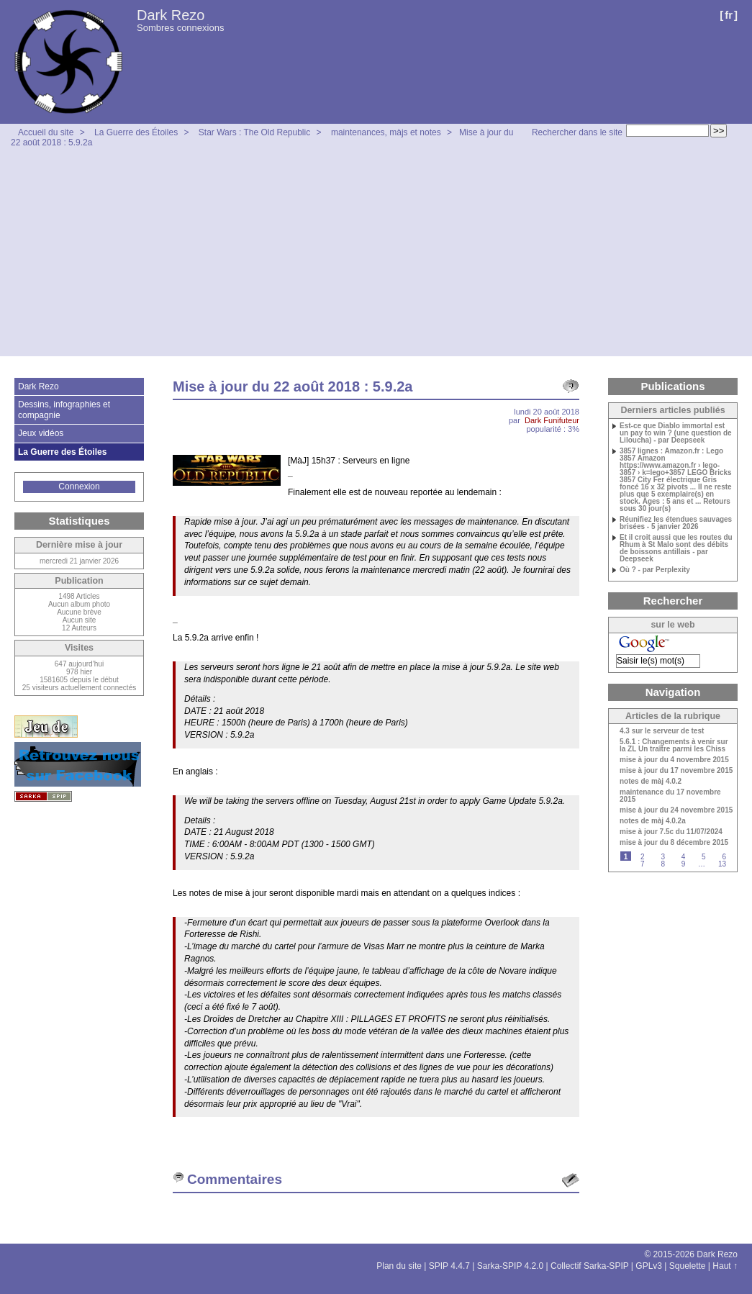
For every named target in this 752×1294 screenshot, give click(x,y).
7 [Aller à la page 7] (642, 864)
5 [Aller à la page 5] (704, 857)
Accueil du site (45, 132)
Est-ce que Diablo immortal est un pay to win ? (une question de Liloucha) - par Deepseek (676, 433)
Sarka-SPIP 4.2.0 (510, 1266)
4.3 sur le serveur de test (662, 731)
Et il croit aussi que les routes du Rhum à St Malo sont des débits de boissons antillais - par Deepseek (676, 548)
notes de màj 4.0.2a (653, 821)
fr (729, 15)
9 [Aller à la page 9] (683, 864)
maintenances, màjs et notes (386, 132)
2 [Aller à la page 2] (642, 857)
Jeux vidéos (40, 433)
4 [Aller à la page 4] (683, 857)
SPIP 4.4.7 (449, 1266)
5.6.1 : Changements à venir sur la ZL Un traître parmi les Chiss (674, 745)
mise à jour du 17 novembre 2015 (676, 770)
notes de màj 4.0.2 (650, 781)
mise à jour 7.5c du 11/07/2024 (671, 832)
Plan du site (399, 1266)
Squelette (687, 1266)
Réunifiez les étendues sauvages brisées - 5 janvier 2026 (676, 523)
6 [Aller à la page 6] (724, 857)
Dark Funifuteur (552, 420)
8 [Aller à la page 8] (663, 864)
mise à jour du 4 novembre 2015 (674, 760)
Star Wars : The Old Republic (254, 132)
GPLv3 (648, 1266)
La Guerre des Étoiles (136, 132)
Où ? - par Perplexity (655, 570)
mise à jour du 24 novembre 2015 (676, 810)
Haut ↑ (725, 1266)
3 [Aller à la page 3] (663, 857)
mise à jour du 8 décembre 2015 (674, 842)
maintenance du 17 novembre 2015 (670, 796)
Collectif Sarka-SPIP (590, 1266)
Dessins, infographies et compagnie (64, 409)
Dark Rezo (170, 15)
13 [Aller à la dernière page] (722, 864)
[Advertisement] (376, 255)
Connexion (78, 486)
